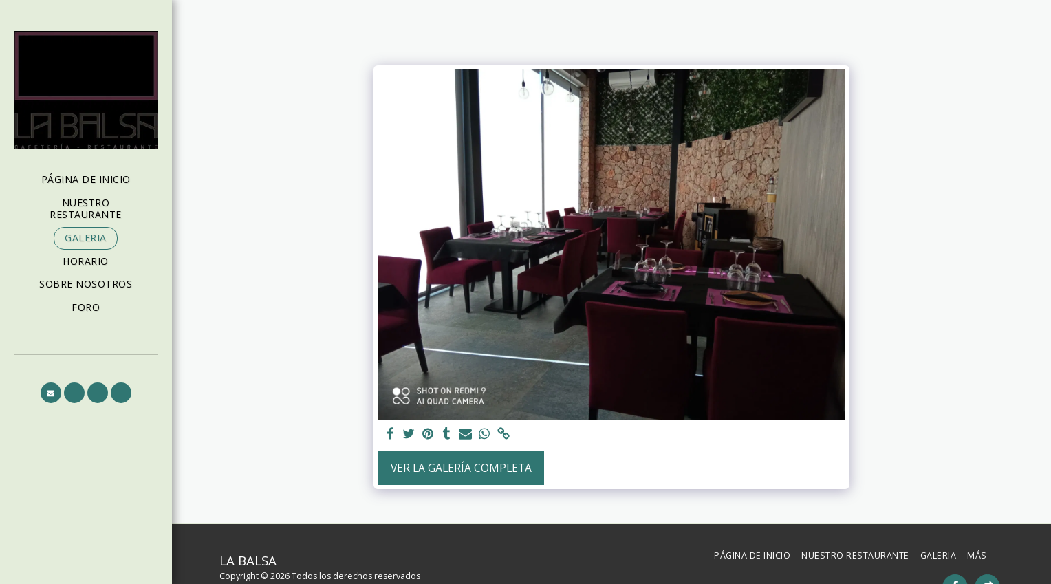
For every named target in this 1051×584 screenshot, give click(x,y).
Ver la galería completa (461, 467)
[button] (51, 392)
